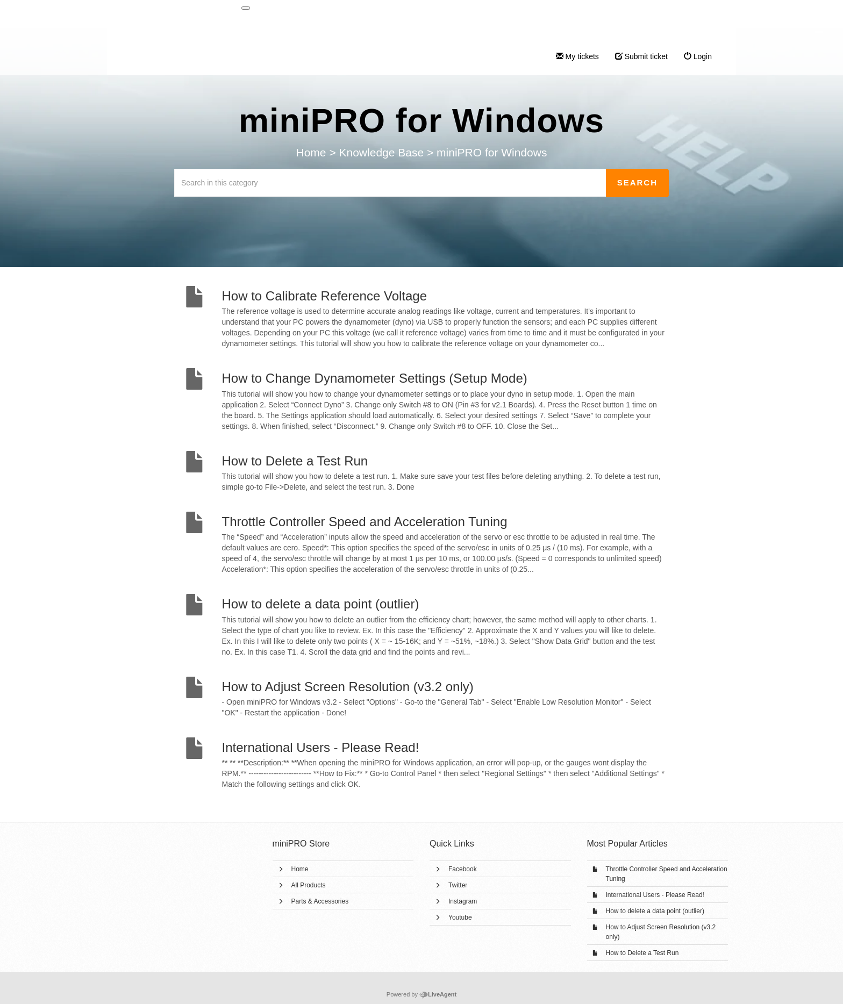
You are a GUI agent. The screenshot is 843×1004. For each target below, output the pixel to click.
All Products (308, 885)
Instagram (462, 901)
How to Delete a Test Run (642, 953)
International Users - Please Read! (655, 895)
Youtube (460, 917)
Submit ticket (641, 56)
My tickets (577, 56)
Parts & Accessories (320, 901)
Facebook (462, 869)
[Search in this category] (390, 183)
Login (698, 56)
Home (300, 869)
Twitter (457, 885)
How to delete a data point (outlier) (655, 911)
